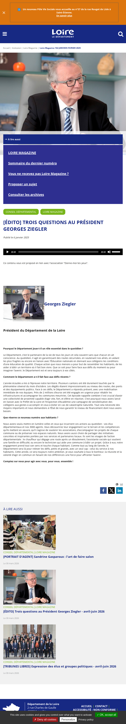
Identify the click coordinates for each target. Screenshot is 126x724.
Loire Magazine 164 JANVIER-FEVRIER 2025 (60, 48)
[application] (63, 252)
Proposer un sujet (22, 184)
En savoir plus (64, 15)
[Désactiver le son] (109, 251)
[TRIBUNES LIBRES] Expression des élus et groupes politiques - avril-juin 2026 (59, 666)
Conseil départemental (21, 211)
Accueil (6, 48)
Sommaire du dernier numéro (32, 163)
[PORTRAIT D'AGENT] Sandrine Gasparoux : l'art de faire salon (48, 557)
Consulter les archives (26, 194)
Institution (16, 48)
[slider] (58, 252)
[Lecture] (7, 251)
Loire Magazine (30, 48)
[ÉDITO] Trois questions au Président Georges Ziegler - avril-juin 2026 (54, 611)
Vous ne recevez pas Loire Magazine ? (38, 173)
